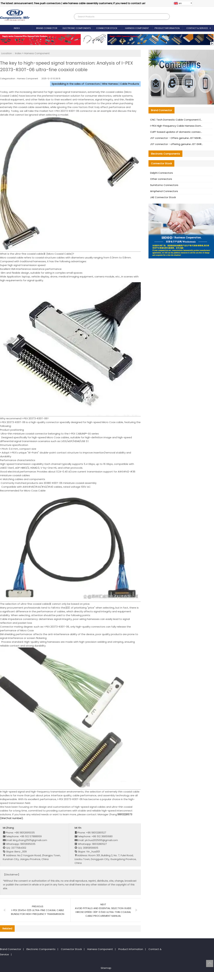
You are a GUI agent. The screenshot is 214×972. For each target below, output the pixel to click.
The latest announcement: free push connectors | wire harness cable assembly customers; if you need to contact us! (72, 3)
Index (17, 28)
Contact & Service (197, 28)
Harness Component (137, 28)
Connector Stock (106, 28)
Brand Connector (46, 28)
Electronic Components (77, 28)
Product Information (167, 28)
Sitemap (106, 968)
